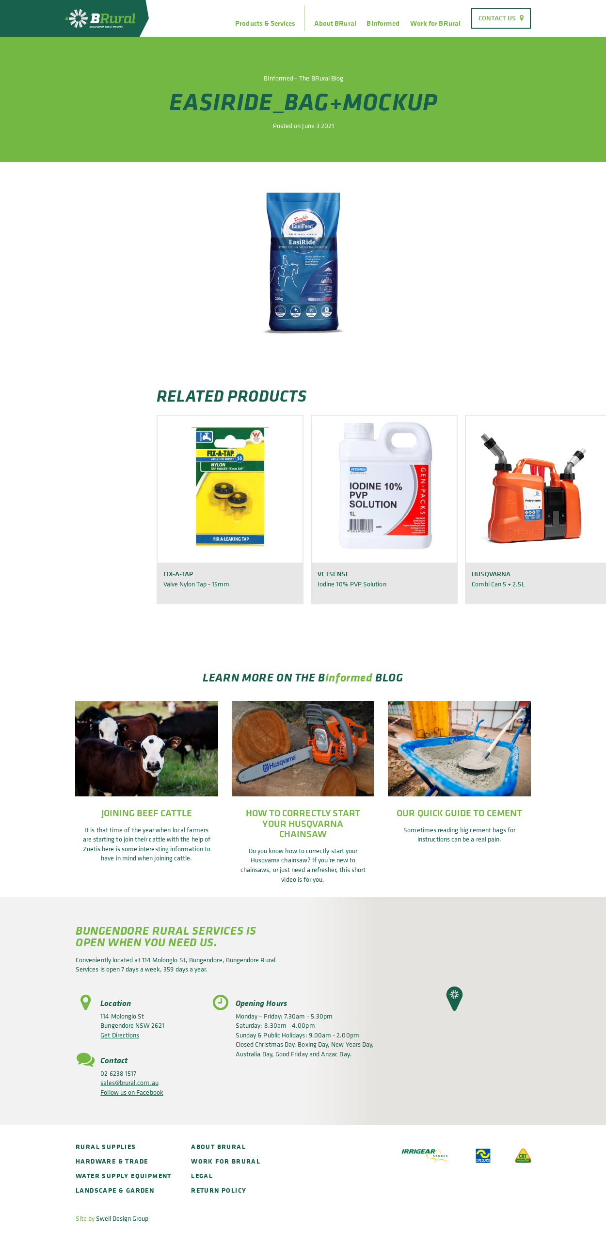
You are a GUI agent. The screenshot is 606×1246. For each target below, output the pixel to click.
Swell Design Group (122, 1218)
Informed (349, 677)
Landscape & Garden (115, 1190)
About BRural (335, 23)
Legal (202, 1175)
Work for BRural (435, 23)
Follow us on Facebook (131, 1092)
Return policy (218, 1190)
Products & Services (265, 23)
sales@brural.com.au (129, 1082)
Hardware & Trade (112, 1160)
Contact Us (497, 18)
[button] (454, 998)
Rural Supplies (106, 1146)
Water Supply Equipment (124, 1175)
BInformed (383, 23)
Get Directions (119, 1034)
